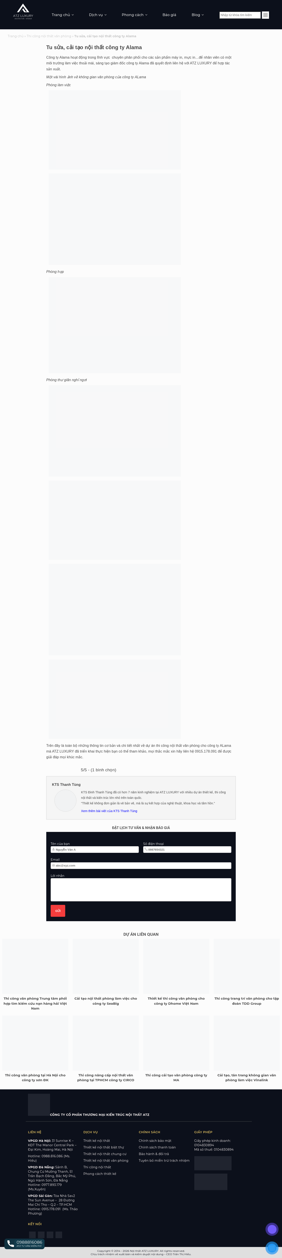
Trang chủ (61, 15)
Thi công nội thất (97, 1167)
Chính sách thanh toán (157, 1147)
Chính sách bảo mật (155, 1141)
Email (55, 860)
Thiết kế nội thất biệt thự (103, 1147)
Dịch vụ (96, 15)
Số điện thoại (153, 844)
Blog (196, 15)
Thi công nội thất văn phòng (49, 36)
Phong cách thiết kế (99, 1174)
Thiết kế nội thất (96, 1141)
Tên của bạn (60, 844)
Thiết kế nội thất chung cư (104, 1154)
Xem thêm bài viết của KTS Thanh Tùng (109, 811)
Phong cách (133, 15)
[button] (24, 1244)
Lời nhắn (57, 876)
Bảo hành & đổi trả (154, 1154)
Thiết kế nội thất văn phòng (106, 1161)
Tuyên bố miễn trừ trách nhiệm (164, 1161)
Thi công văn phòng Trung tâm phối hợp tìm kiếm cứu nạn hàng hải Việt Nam (35, 1003)
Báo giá (169, 15)
